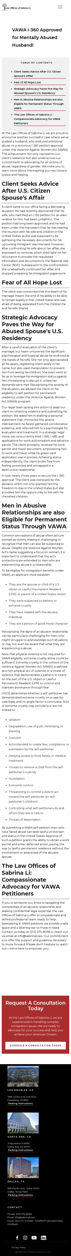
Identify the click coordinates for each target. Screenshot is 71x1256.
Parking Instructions (20, 1103)
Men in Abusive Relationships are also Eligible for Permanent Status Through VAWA (39, 104)
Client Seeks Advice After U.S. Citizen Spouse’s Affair (37, 74)
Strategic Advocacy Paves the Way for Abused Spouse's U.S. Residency (38, 91)
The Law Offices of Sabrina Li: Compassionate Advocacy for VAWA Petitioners (37, 119)
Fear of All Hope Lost (27, 82)
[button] (60, 7)
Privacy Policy (19, 1247)
